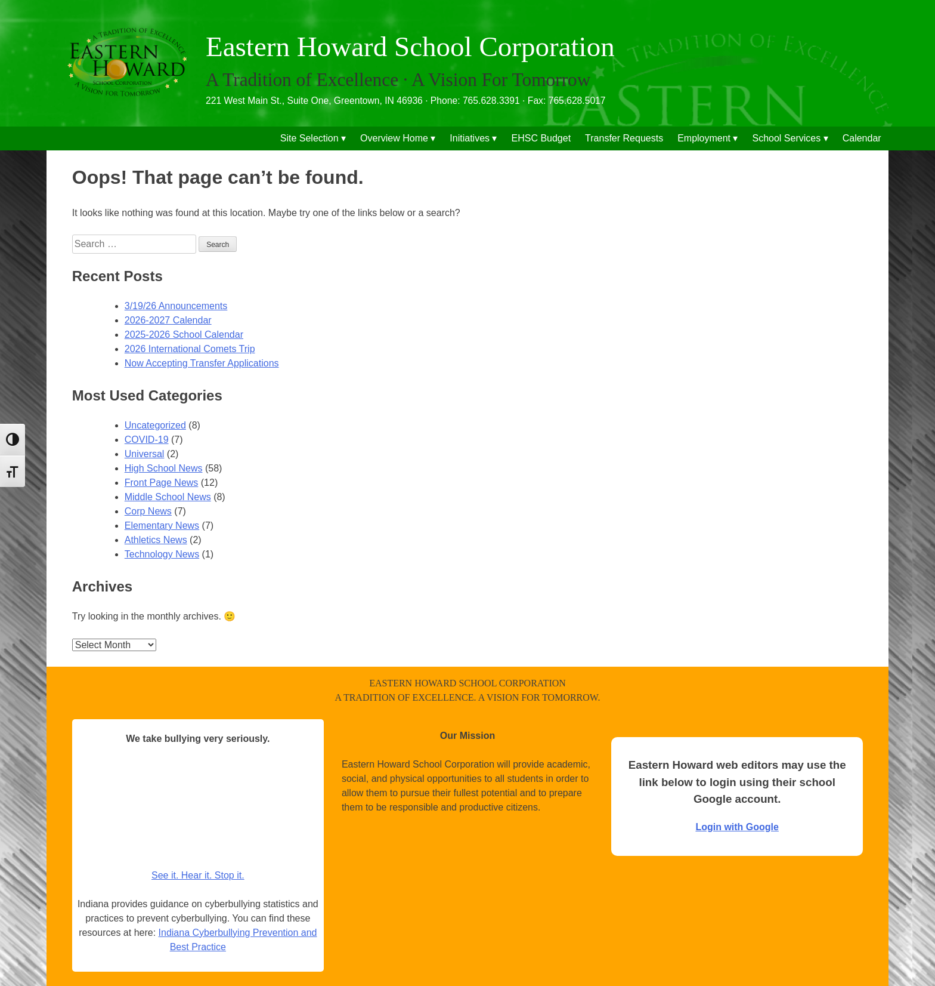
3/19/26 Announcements (176, 306)
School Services (787, 138)
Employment (703, 138)
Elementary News (162, 525)
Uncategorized (155, 425)
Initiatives (470, 138)
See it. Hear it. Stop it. (197, 875)
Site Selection (309, 138)
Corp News (148, 511)
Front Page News (162, 482)
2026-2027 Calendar (168, 320)
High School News (164, 468)
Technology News (162, 554)
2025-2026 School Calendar (184, 334)
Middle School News (168, 497)
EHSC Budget (541, 138)
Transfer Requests (624, 138)
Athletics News (156, 540)
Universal (145, 454)
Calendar (862, 138)
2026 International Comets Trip (190, 349)
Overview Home (394, 138)
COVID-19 (147, 440)
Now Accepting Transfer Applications (202, 363)
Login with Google (737, 827)
